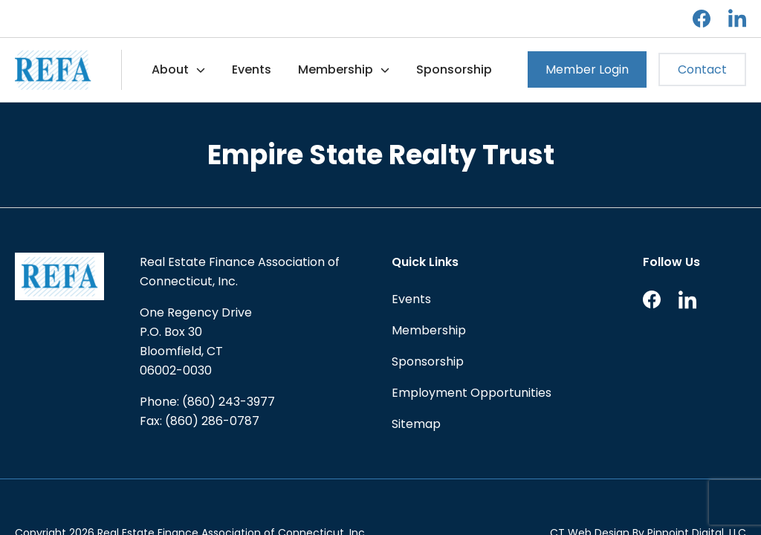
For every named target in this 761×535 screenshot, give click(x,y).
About (170, 69)
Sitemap (416, 423)
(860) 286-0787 (212, 420)
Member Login (587, 69)
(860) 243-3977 (228, 401)
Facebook (701, 18)
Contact (702, 69)
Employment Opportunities (471, 392)
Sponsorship (454, 69)
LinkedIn (737, 18)
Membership (335, 69)
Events (251, 69)
